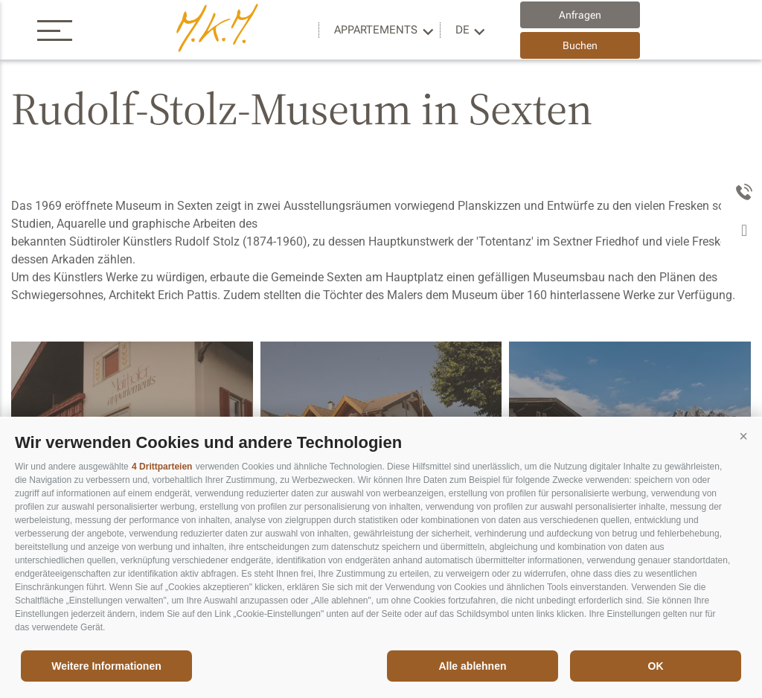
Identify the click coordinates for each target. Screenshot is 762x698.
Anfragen (580, 15)
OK (656, 666)
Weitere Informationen (106, 666)
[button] (743, 437)
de (462, 29)
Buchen (580, 45)
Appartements (375, 29)
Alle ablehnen (472, 666)
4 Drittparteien (162, 466)
